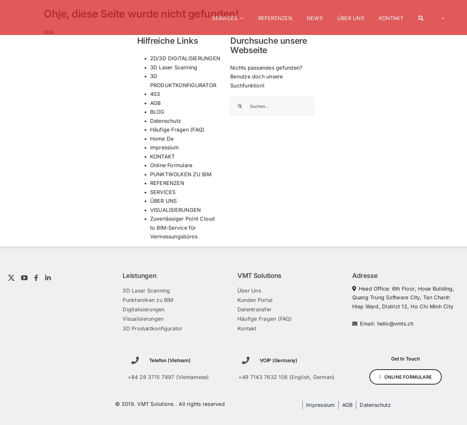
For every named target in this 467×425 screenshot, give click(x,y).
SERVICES (163, 192)
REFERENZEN (167, 183)
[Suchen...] (272, 106)
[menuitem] (441, 17)
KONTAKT (162, 156)
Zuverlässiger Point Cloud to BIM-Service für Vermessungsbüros (182, 227)
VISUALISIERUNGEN (175, 210)
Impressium (164, 147)
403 (155, 94)
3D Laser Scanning (174, 67)
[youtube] (24, 278)
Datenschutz (165, 121)
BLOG (157, 112)
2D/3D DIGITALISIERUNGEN (185, 58)
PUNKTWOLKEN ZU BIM (180, 174)
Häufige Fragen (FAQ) (177, 129)
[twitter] (11, 278)
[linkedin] (48, 278)
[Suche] (240, 106)
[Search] (421, 17)
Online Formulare (171, 165)
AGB (155, 103)
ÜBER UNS (163, 201)
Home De (162, 138)
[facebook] (36, 278)
